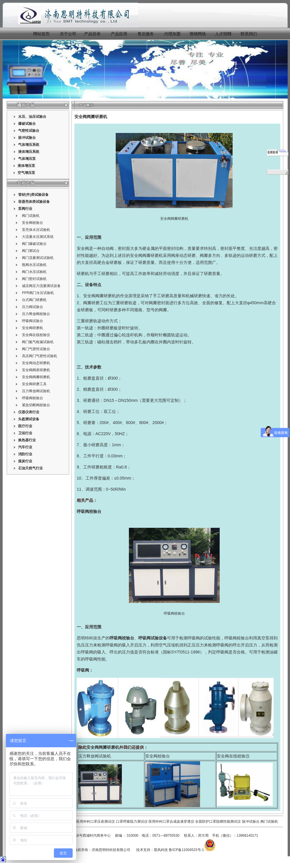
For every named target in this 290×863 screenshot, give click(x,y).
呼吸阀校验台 (32, 398)
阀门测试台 (31, 251)
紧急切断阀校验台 (36, 405)
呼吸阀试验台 (32, 321)
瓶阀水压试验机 (34, 265)
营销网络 (198, 34)
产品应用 (119, 34)
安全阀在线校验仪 (36, 335)
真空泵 (263, 638)
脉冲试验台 (251, 821)
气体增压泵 (27, 159)
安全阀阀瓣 (140, 255)
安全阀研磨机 (32, 328)
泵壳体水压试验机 (36, 230)
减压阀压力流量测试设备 (41, 286)
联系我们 (248, 34)
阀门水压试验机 (34, 272)
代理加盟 (172, 34)
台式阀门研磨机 (34, 300)
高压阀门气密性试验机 (39, 356)
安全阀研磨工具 (34, 384)
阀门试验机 (31, 216)
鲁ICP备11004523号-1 (186, 850)
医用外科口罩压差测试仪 (95, 821)
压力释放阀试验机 (36, 391)
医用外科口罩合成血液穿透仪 (171, 821)
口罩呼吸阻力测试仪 (132, 821)
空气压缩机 (169, 645)
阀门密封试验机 (34, 279)
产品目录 (92, 34)
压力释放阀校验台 (36, 314)
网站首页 (41, 34)
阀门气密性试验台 (36, 349)
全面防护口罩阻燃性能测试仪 (218, 821)
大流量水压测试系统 (38, 237)
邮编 (118, 835)
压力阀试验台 (32, 307)
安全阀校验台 (32, 223)
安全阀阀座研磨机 (36, 370)
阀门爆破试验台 (34, 244)
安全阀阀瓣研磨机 (36, 377)
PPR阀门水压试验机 (38, 293)
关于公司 (68, 34)
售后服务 (145, 34)
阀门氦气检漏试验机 (38, 342)
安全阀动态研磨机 (36, 363)
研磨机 (83, 273)
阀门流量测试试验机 (38, 258)
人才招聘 (223, 34)
